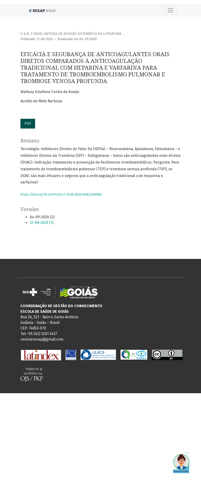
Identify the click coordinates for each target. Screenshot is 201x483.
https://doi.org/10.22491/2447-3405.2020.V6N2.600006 (61, 194)
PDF (27, 123)
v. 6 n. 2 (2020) (31, 34)
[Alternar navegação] (170, 10)
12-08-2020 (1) (41, 222)
